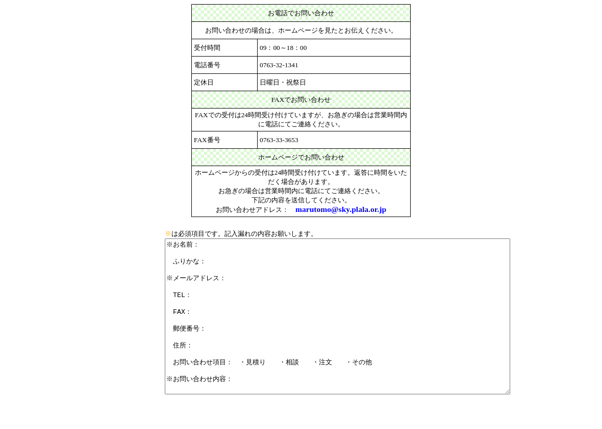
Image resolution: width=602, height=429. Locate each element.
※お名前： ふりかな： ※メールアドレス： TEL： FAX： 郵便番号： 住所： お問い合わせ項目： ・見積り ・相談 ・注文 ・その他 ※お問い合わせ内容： (358, 331)
